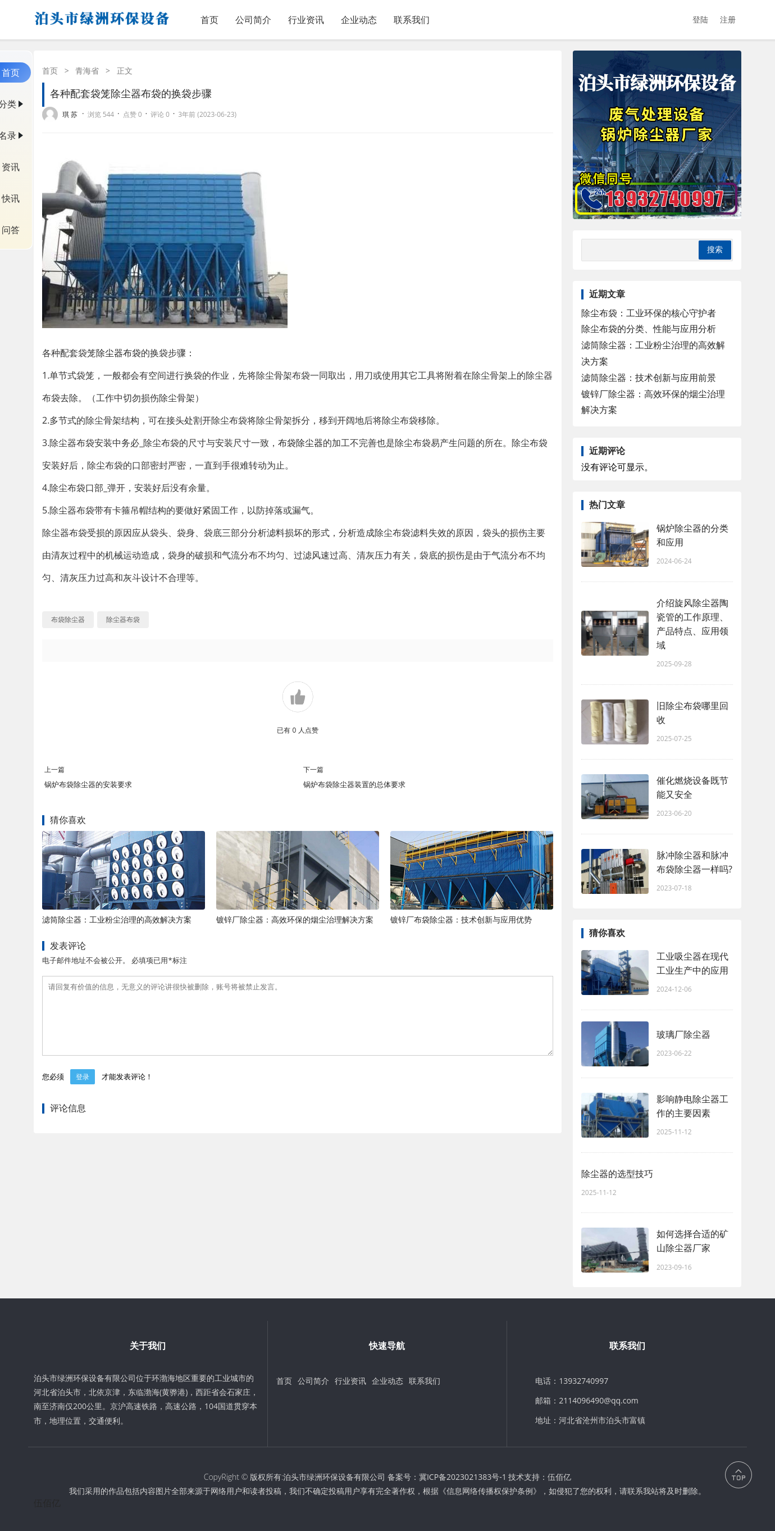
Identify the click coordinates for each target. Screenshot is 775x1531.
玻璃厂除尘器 (683, 1034)
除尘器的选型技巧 (617, 1173)
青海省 (87, 70)
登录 (82, 1090)
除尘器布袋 (118, 353)
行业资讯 (306, 19)
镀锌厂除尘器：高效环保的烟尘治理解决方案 (294, 919)
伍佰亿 (559, 1476)
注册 (728, 19)
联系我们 (412, 19)
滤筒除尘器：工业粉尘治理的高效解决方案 (117, 919)
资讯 (11, 167)
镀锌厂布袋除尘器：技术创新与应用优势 (461, 919)
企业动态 (359, 19)
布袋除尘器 (300, 443)
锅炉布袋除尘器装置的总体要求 (354, 784)
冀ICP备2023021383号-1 (463, 1476)
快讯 (11, 198)
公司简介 (253, 19)
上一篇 (54, 769)
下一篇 (313, 769)
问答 (11, 230)
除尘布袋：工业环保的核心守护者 (648, 313)
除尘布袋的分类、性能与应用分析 (648, 328)
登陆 (700, 19)
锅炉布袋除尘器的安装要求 (88, 784)
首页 (209, 19)
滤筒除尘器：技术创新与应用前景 (648, 377)
